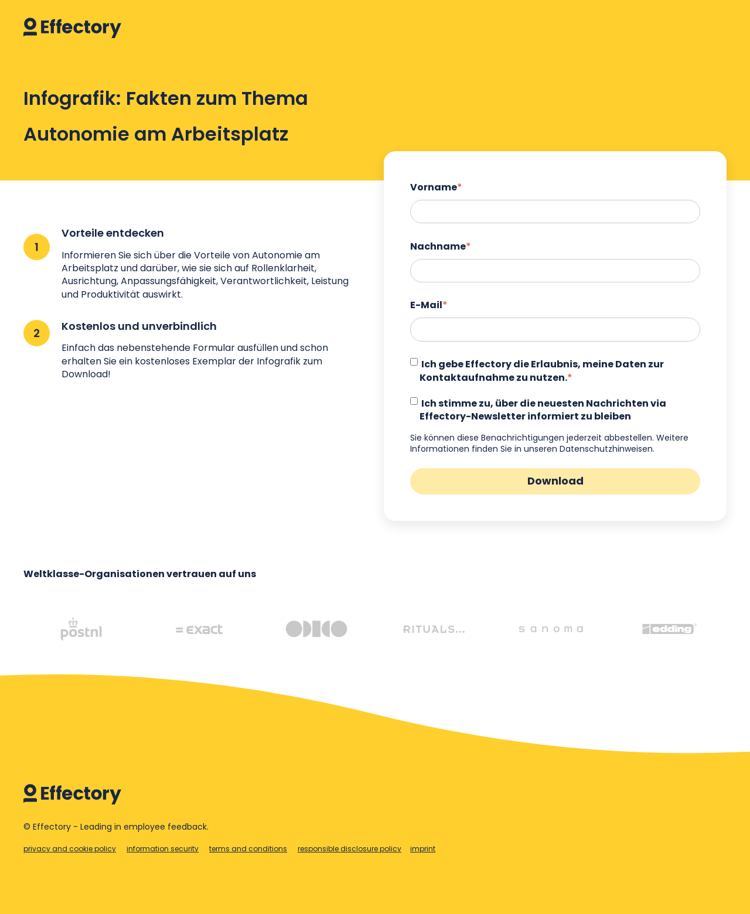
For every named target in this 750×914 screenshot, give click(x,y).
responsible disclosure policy (349, 849)
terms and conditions (248, 849)
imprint (422, 849)
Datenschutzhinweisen (606, 449)
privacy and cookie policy (69, 849)
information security (163, 849)
